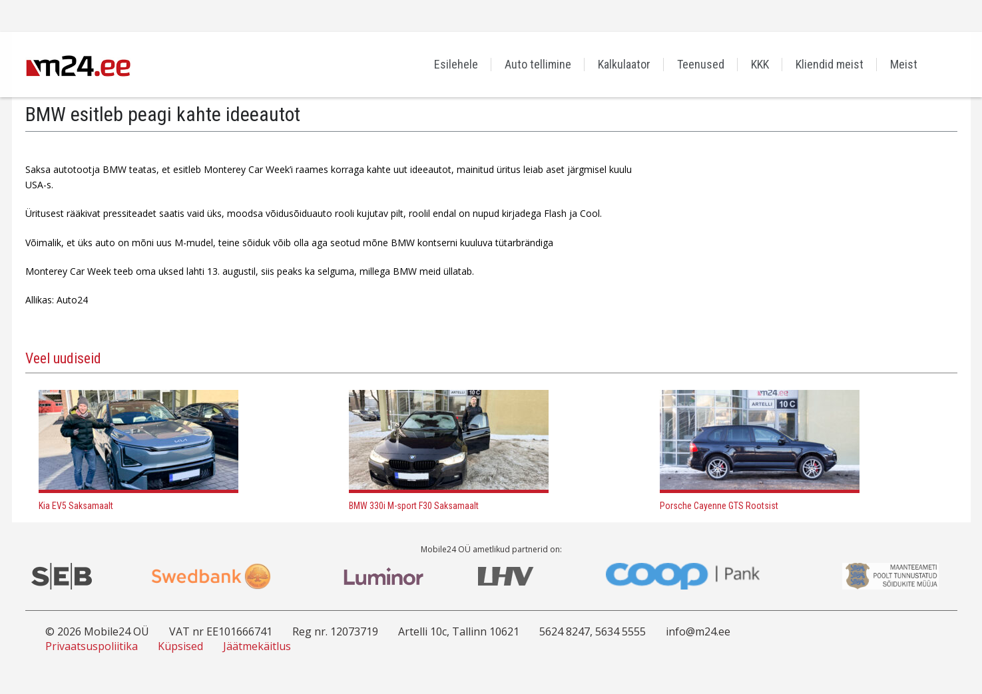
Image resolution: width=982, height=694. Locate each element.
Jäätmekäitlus (257, 646)
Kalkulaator (624, 64)
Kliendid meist (829, 64)
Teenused (700, 64)
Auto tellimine (538, 64)
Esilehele (456, 64)
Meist (903, 64)
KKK (760, 64)
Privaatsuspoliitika (91, 646)
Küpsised (180, 646)
